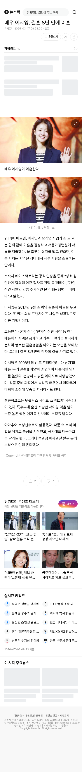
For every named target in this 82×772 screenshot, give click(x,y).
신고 (47, 28)
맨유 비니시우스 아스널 (64, 622)
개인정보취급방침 (34, 715)
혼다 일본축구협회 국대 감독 (26, 632)
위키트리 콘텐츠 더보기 (21, 501)
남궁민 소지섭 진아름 (25, 641)
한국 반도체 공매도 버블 (64, 641)
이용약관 (18, 715)
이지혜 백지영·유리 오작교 (64, 613)
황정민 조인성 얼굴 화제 (26, 622)
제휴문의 (64, 715)
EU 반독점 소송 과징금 (64, 604)
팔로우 (68, 504)
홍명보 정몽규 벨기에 (25, 604)
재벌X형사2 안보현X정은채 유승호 (64, 632)
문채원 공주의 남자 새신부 (26, 613)
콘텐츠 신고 (51, 715)
